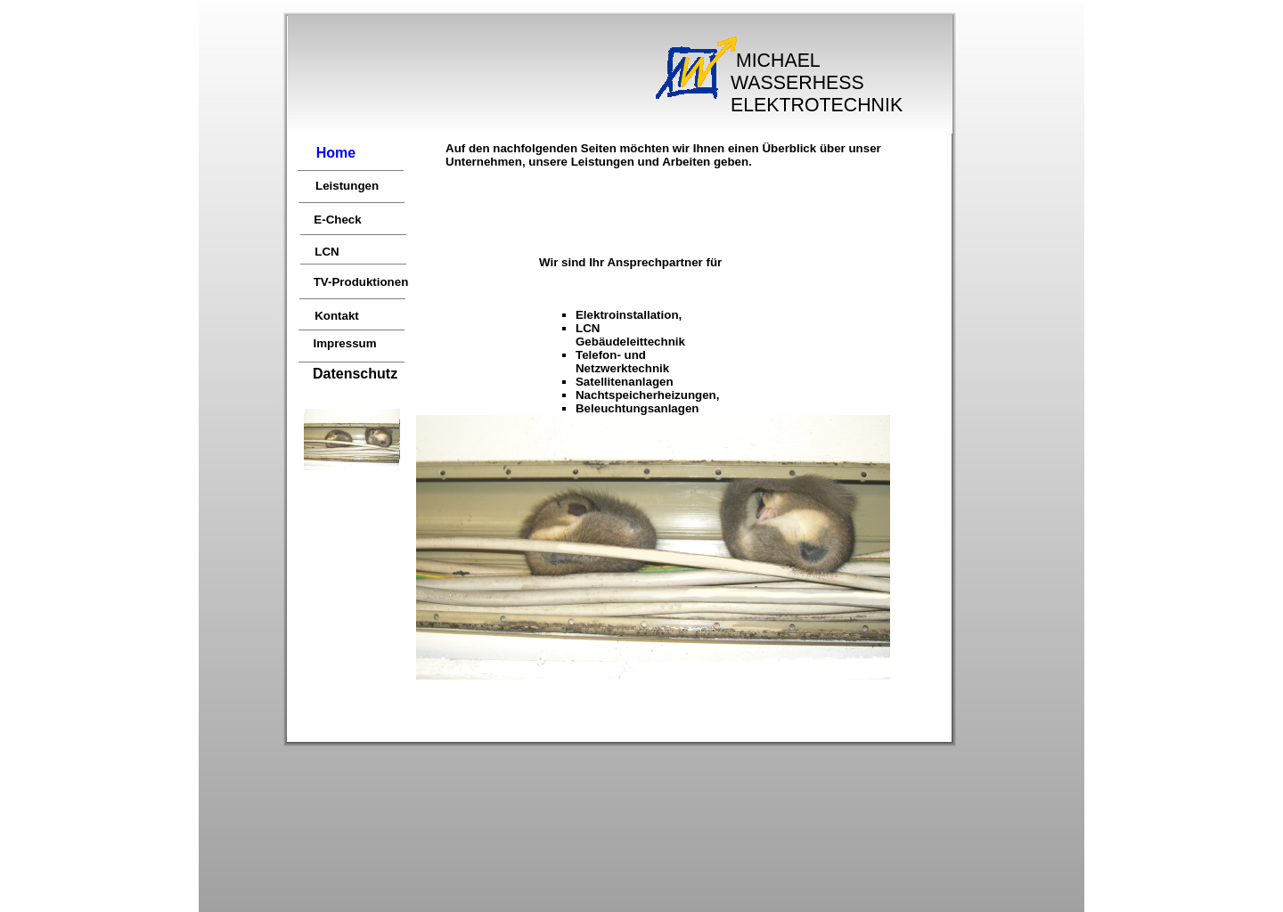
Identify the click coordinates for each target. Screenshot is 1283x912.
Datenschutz (355, 373)
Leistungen (347, 185)
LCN (327, 251)
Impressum (344, 343)
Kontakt (337, 315)
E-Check (337, 219)
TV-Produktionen (361, 282)
